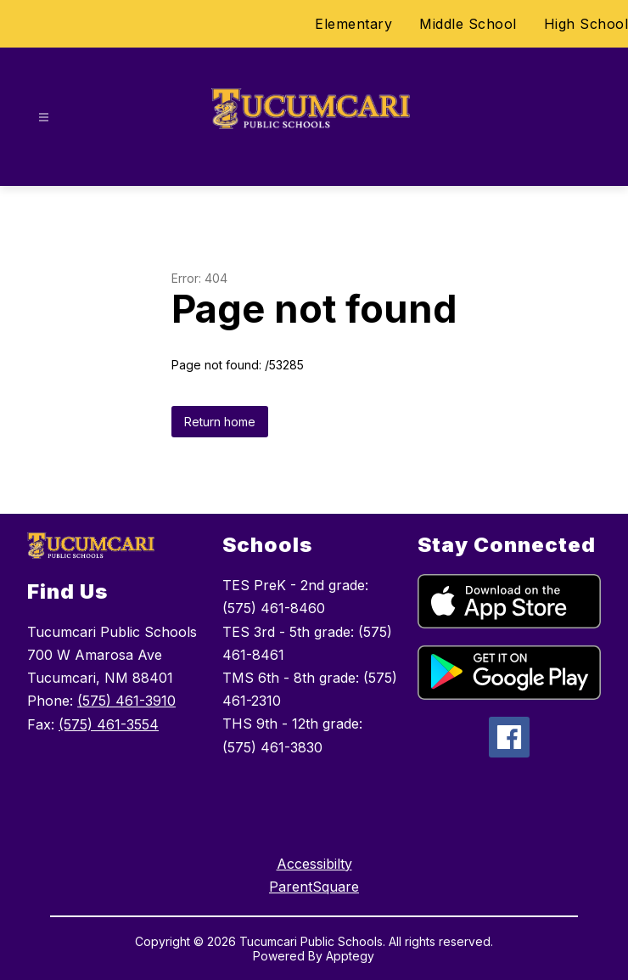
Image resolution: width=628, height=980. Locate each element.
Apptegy (350, 956)
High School (586, 23)
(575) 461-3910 (126, 700)
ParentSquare (314, 886)
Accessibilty (314, 863)
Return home (219, 421)
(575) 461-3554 (109, 724)
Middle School (468, 23)
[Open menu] (43, 117)
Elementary (353, 23)
